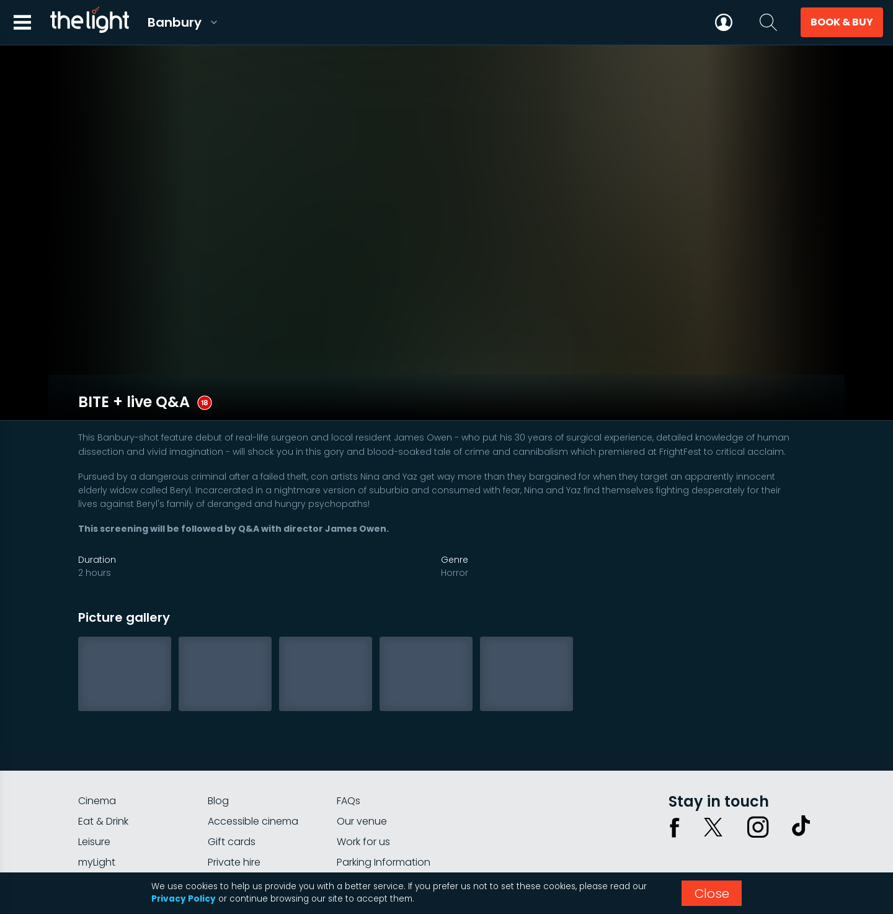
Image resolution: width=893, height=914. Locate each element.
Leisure (94, 805)
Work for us (363, 805)
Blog (218, 764)
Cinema (97, 764)
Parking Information (383, 825)
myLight (96, 825)
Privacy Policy (183, 899)
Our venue (362, 784)
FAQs (348, 764)
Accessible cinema (253, 784)
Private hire (234, 825)
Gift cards (231, 805)
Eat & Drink (103, 784)
